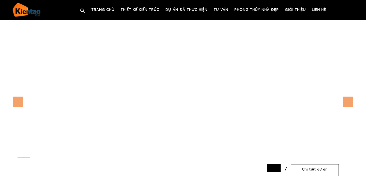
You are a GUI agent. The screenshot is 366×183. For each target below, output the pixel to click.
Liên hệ (319, 10)
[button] (82, 11)
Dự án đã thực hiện (186, 10)
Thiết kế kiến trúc (139, 10)
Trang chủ (102, 10)
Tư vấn (221, 10)
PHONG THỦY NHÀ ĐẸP (256, 10)
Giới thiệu (295, 10)
